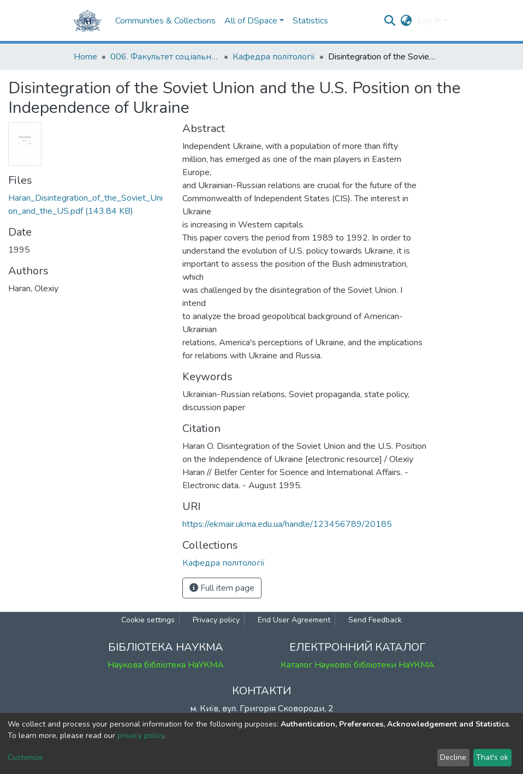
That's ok (492, 757)
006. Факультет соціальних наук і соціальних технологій (164, 57)
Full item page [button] (221, 588)
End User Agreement (294, 620)
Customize (25, 757)
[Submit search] (390, 21)
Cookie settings (148, 620)
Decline (453, 757)
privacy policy (140, 735)
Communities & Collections (165, 21)
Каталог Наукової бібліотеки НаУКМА (358, 665)
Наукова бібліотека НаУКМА (166, 665)
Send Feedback (375, 620)
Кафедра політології (274, 57)
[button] (406, 20)
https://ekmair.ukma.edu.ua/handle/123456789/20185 (287, 524)
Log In (429, 21)
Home (85, 57)
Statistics (310, 21)
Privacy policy (216, 620)
